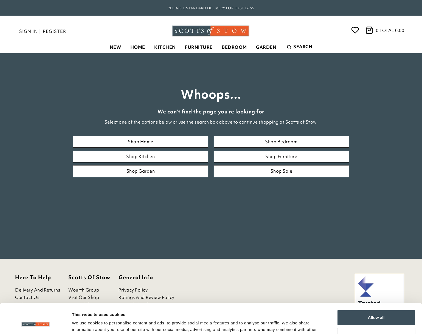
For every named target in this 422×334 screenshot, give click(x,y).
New (115, 47)
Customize (376, 307)
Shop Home (140, 142)
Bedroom (234, 47)
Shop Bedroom (281, 142)
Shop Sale (281, 171)
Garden (266, 47)
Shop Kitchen (140, 156)
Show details (84, 323)
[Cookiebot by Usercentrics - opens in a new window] (36, 323)
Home (137, 47)
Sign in (28, 31)
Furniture (199, 47)
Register (54, 31)
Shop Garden (140, 171)
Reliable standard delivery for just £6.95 (211, 8)
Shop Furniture (281, 156)
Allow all (376, 289)
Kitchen (165, 47)
